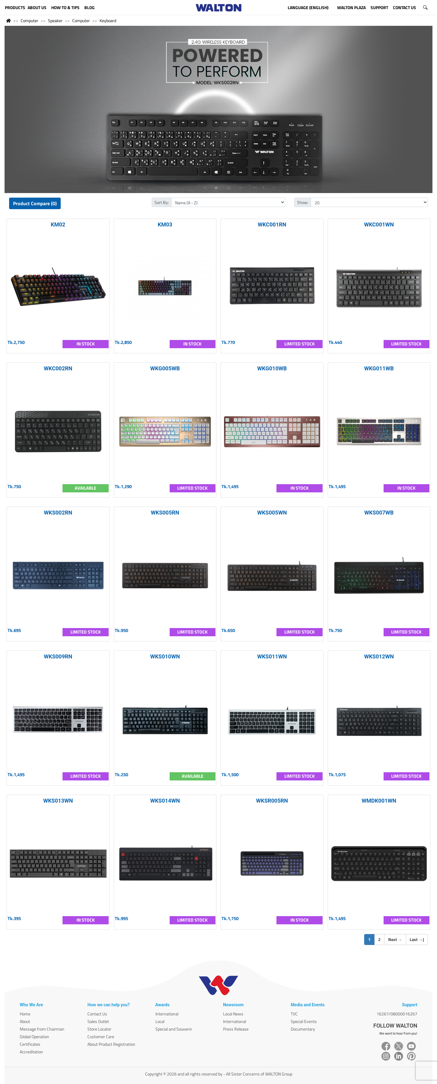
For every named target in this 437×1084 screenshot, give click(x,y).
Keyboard (108, 20)
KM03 (165, 224)
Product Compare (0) (35, 203)
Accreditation (31, 1051)
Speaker (55, 20)
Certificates (30, 1044)
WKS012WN (379, 656)
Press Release (236, 1029)
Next (395, 939)
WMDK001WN (379, 800)
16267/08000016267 (397, 1014)
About (25, 1021)
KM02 (58, 224)
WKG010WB (272, 368)
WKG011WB (379, 368)
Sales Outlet (98, 1021)
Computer (29, 20)
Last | (417, 939)
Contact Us (97, 1014)
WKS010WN (165, 656)
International (166, 1014)
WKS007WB (379, 512)
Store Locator (99, 1029)
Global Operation (34, 1036)
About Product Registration (111, 1044)
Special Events (304, 1021)
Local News (233, 1014)
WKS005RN (165, 512)
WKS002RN (58, 512)
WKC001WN (379, 224)
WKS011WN (272, 656)
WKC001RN (272, 224)
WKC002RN (58, 368)
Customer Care (100, 1036)
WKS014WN (165, 800)
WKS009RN (58, 656)
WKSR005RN (272, 800)
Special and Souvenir (173, 1029)
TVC (294, 1014)
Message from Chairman (42, 1029)
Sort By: (161, 202)
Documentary (303, 1029)
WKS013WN (58, 800)
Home (25, 1014)
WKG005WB (165, 368)
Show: (302, 202)
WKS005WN (272, 512)
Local (159, 1021)
